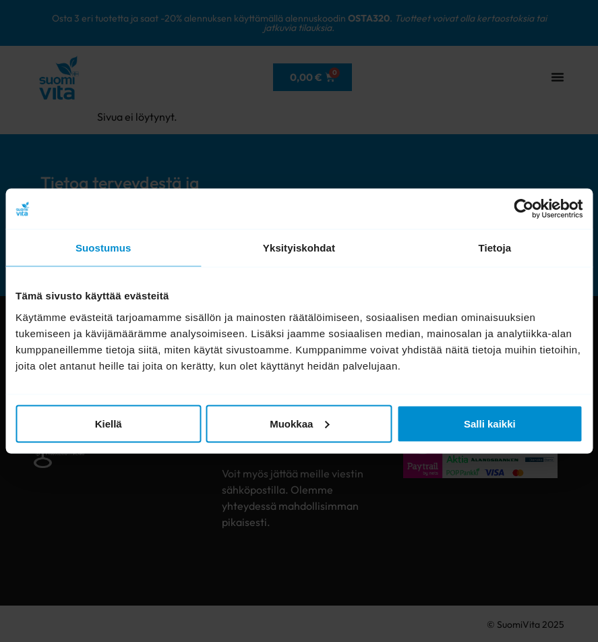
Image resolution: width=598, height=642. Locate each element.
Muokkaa (299, 423)
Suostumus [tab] (103, 248)
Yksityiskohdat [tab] (299, 248)
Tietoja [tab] (494, 248)
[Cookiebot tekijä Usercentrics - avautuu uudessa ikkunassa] (523, 209)
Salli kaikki (490, 423)
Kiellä (108, 423)
